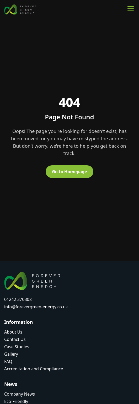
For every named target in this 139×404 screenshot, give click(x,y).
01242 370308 (18, 299)
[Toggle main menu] (130, 8)
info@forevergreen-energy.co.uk (36, 307)
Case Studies (16, 347)
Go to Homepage (69, 172)
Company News (19, 394)
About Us (13, 332)
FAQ (8, 361)
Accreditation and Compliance (33, 369)
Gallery (11, 354)
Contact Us (14, 339)
